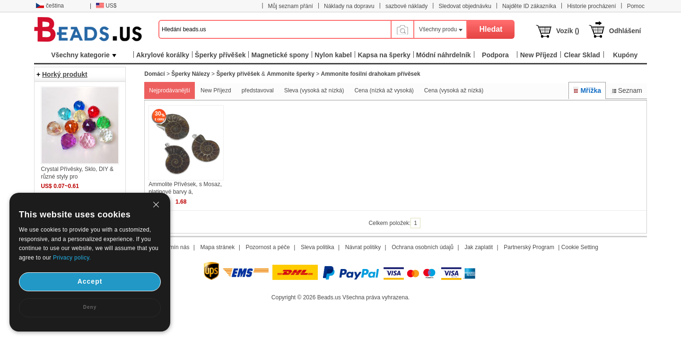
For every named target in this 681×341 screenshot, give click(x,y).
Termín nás (175, 247)
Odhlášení (625, 31)
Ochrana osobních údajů (423, 247)
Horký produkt (64, 74)
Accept (90, 281)
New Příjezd (216, 90)
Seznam (626, 90)
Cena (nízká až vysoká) (383, 90)
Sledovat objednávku (464, 6)
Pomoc (636, 6)
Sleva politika (317, 247)
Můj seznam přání (290, 6)
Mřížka (587, 90)
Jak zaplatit (478, 247)
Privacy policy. (72, 257)
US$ (106, 5)
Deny (89, 307)
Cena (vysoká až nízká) (453, 90)
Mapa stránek (218, 247)
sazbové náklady (406, 6)
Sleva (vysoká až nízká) (314, 90)
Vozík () (567, 31)
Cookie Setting (579, 247)
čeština (50, 5)
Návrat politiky (363, 247)
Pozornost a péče (267, 247)
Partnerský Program (529, 247)
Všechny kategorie (83, 55)
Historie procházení (591, 6)
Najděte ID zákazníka (529, 6)
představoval (258, 90)
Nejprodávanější (169, 90)
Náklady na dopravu (349, 6)
